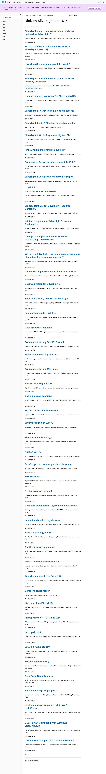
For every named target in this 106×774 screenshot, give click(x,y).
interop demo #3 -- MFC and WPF (43, 617)
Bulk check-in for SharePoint (40, 191)
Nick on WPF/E (33, 452)
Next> (26, 754)
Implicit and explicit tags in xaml (42, 520)
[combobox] (11, 17)
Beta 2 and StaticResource (39, 676)
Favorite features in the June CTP (43, 576)
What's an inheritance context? (42, 561)
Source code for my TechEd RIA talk (44, 342)
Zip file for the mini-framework (41, 410)
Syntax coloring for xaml (38, 491)
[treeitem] (11, 21)
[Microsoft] (3, 2)
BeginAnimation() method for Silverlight (47, 298)
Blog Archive (33, 15)
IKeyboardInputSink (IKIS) (39, 603)
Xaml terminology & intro (38, 532)
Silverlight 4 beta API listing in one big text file (50, 123)
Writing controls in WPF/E (39, 422)
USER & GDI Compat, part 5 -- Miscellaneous (49, 740)
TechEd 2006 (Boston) (37, 661)
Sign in (102, 2)
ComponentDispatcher (37, 591)
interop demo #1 (34, 632)
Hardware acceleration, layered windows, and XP (52, 505)
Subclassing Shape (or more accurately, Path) (50, 162)
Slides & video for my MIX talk (41, 354)
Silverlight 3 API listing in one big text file (47, 135)
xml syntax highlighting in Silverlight (45, 150)
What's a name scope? (37, 647)
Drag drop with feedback (38, 327)
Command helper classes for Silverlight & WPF (50, 271)
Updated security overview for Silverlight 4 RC (50, 96)
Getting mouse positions (38, 396)
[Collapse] (20, 14)
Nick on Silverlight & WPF (39, 383)
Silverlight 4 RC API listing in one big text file (49, 110)
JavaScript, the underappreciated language (48, 464)
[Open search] (98, 2)
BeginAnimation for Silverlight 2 (42, 284)
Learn (26, 15)
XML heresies (32, 476)
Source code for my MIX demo (41, 369)
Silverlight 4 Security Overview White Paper (49, 176)
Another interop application (40, 547)
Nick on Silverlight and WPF (46, 15)
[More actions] (79, 15)
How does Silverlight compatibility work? (47, 64)
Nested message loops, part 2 (41, 690)
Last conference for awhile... (40, 313)
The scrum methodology (38, 437)
